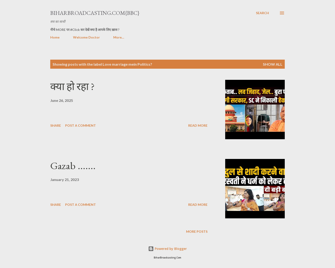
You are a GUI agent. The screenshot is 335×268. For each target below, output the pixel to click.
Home (55, 37)
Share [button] (55, 125)
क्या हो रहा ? (72, 86)
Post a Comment (80, 125)
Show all (272, 64)
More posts (197, 231)
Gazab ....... (73, 165)
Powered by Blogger (167, 248)
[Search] (262, 13)
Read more (198, 125)
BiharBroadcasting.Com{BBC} (94, 12)
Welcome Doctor (86, 37)
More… (118, 37)
